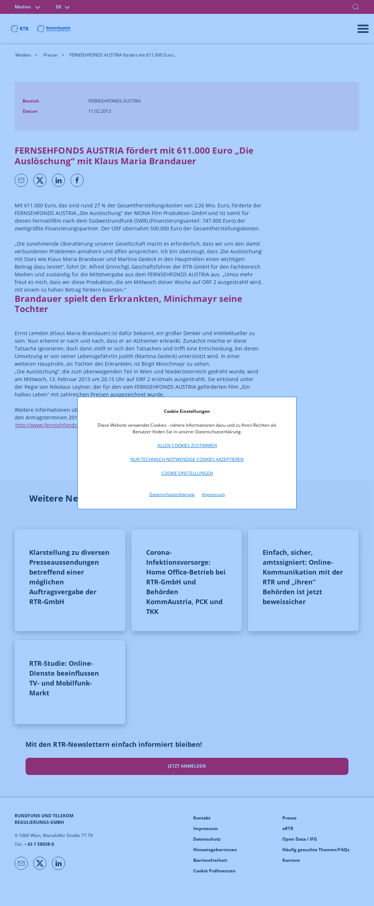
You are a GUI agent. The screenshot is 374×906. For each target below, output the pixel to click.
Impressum (213, 494)
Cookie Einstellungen (187, 473)
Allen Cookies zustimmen (187, 445)
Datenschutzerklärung (172, 494)
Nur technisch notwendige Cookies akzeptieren (187, 459)
